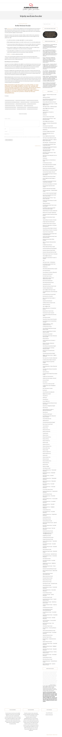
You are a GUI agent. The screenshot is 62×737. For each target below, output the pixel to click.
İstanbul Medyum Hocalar (47, 657)
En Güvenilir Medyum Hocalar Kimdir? (49, 294)
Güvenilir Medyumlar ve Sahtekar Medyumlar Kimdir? (48, 348)
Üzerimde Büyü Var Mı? (47, 284)
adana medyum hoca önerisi (47, 680)
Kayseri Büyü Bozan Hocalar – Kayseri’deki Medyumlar (48, 610)
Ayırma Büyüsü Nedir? (46, 317)
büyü (10, 54)
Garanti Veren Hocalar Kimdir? (48, 231)
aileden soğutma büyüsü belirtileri (49, 689)
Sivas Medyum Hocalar (47, 558)
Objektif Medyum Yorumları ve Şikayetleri (50, 210)
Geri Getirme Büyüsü (46, 270)
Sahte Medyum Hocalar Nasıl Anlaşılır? (49, 345)
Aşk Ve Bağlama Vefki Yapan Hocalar (49, 289)
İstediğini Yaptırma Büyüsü (47, 244)
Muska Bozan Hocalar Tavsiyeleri (48, 312)
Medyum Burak (45, 464)
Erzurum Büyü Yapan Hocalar (48, 489)
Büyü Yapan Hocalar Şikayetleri (48, 166)
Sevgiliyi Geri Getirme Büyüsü (48, 376)
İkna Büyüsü (45, 390)
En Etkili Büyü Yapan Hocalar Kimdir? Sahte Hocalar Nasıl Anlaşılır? (49, 208)
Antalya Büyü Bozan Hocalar (48, 607)
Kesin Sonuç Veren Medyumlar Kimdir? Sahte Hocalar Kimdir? (49, 195)
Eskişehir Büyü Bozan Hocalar (48, 539)
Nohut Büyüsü (45, 407)
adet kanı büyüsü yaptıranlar (53, 674)
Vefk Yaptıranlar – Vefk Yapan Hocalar (49, 142)
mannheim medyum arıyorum (10, 107)
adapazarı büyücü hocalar (48, 676)
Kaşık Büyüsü (47, 44)
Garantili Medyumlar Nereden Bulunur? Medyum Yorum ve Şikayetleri (49, 50)
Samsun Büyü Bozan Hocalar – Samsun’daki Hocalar (48, 574)
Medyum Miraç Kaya (46, 447)
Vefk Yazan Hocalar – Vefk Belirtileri (49, 262)
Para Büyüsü (45, 158)
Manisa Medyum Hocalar (47, 549)
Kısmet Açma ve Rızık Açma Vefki (48, 383)
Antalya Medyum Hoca (47, 509)
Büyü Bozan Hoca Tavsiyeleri (48, 296)
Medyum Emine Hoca (46, 429)
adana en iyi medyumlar (51, 678)
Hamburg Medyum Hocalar (47, 520)
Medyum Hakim (45, 449)
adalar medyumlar (53, 680)
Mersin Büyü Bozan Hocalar (47, 659)
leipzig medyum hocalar (28, 105)
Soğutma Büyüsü (46, 420)
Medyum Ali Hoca (46, 438)
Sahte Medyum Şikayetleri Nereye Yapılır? (50, 268)
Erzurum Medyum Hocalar (47, 592)
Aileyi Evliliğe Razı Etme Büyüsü (48, 108)
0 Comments (7, 95)
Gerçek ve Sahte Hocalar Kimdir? (48, 116)
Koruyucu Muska (46, 380)
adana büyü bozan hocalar (53, 671)
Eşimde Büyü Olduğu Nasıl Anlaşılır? (49, 405)
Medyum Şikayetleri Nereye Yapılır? (49, 246)
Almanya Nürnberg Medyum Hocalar (49, 630)
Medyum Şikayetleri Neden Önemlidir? (49, 164)
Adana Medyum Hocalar (47, 585)
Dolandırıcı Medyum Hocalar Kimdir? (49, 250)
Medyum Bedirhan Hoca (47, 460)
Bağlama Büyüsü (46, 110)
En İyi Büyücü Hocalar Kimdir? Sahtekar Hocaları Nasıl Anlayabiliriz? (49, 83)
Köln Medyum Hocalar (46, 468)
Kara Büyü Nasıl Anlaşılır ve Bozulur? (49, 171)
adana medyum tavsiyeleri (50, 677)
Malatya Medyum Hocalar (47, 579)
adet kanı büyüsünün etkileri (49, 692)
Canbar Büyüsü (45, 433)
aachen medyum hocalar (9, 100)
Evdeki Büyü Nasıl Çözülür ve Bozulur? (49, 223)
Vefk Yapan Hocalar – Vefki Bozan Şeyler (50, 106)
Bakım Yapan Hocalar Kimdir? (48, 424)
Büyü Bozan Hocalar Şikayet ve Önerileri (50, 183)
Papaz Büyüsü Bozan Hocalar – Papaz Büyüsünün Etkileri (49, 119)
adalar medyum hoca (47, 682)
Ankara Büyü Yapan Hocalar (47, 625)
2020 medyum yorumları (53, 682)
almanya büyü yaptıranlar (20, 100)
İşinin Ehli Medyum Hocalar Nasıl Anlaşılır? (50, 170)
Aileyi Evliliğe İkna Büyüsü (47, 255)
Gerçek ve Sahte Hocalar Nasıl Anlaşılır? (50, 193)
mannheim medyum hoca (21, 107)
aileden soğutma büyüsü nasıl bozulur (48, 688)
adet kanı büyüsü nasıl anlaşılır (50, 694)
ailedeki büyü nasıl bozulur (49, 673)
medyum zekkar (46, 690)
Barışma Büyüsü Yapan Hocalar (48, 310)
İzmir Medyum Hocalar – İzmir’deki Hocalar (50, 583)
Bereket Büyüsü (45, 364)
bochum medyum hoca (35, 102)
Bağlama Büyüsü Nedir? (47, 393)
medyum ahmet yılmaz (51, 681)
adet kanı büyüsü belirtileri (51, 698)
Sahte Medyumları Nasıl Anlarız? (48, 282)
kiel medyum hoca (19, 105)
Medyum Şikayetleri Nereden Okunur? (49, 101)
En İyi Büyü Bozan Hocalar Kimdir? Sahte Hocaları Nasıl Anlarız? (50, 234)
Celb (43, 260)
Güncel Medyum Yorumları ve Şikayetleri (50, 272)
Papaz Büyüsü (45, 395)
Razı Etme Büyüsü (46, 371)
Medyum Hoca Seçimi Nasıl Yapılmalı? (49, 168)
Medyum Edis (45, 455)
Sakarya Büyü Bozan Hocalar (48, 635)
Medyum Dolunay (46, 458)
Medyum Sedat (45, 442)
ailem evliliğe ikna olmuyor (47, 686)
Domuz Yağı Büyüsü (46, 401)
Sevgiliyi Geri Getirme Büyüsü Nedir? (49, 176)
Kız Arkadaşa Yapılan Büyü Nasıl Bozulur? (50, 127)
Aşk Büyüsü (45, 397)
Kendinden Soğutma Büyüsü (48, 287)
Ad (5, 128)
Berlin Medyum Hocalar (23, 26)
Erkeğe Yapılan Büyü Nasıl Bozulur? (49, 221)
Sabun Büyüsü (45, 412)
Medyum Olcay (45, 427)
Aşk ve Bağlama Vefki (46, 306)
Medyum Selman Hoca (46, 457)
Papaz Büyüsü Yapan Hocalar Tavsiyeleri (50, 319)
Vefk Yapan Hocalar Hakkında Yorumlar (49, 137)
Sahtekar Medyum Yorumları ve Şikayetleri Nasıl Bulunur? (48, 410)
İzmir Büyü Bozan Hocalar (47, 581)
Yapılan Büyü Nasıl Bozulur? (47, 300)
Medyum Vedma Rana (46, 431)
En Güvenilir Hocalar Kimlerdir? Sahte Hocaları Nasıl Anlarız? (49, 145)
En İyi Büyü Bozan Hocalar (47, 162)
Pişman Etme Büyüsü (46, 203)
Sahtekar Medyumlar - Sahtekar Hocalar (51, 734)
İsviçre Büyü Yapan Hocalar (47, 597)
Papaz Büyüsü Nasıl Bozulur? (48, 274)
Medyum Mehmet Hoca (47, 453)
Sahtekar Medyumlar (22, 23)
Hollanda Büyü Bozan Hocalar (48, 530)
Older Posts (38, 145)
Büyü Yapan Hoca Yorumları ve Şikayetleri (50, 357)
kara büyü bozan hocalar (51, 691)
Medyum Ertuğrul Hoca (47, 451)
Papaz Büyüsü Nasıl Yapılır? (47, 414)
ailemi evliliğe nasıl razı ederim (51, 685)
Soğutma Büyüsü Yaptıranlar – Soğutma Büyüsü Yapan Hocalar (50, 140)
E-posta (6, 131)
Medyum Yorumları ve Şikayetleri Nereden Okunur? (48, 344)
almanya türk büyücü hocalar (32, 100)
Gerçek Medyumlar (49, 712)
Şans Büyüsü (45, 381)
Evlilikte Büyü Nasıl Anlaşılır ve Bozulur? (49, 378)
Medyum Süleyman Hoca (47, 446)
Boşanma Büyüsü (46, 338)
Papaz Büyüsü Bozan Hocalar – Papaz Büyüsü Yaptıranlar (49, 198)
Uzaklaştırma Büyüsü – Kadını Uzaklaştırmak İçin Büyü (48, 324)
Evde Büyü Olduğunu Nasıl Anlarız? (49, 131)
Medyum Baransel (46, 462)
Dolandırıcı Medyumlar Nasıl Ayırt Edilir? (49, 252)
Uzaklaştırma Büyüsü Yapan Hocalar (49, 302)
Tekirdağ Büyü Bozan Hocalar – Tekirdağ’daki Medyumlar (48, 533)
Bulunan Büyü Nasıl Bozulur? (48, 280)
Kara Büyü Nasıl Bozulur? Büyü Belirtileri (50, 248)
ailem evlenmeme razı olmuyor (48, 687)
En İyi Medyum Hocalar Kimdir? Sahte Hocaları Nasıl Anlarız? (49, 264)
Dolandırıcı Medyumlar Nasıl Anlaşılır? (49, 188)
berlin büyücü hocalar (25, 102)
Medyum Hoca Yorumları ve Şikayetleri (49, 212)
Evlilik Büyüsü (45, 266)
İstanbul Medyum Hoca (47, 517)
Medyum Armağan (46, 466)
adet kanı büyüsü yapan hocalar (47, 675)
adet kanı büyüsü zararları (49, 693)
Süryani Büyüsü (45, 399)
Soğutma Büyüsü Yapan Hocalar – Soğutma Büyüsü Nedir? (48, 278)
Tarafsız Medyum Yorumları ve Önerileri (49, 219)
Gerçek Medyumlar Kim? (47, 418)
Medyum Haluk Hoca (46, 440)
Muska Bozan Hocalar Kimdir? (48, 125)
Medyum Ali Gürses (46, 444)
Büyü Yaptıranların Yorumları (48, 388)
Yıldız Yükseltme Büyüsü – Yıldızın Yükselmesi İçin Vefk (48, 150)
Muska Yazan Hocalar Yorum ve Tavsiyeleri (50, 253)
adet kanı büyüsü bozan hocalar (50, 695)
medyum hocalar (10, 28)
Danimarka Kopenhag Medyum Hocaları (49, 568)
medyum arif (54, 689)
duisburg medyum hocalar (10, 105)
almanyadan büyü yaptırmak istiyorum (12, 102)
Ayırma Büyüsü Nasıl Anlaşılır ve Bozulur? (50, 228)
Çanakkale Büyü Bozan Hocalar (48, 537)
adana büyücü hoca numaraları (51, 679)
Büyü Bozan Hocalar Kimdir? (47, 333)
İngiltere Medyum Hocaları (47, 641)
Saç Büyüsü (45, 114)
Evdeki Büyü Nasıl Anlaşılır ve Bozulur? (49, 359)
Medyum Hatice (45, 435)
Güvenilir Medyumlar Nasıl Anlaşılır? (49, 353)
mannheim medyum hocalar (32, 107)
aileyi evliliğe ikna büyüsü (46, 672)
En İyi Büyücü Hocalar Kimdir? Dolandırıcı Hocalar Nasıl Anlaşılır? (50, 147)
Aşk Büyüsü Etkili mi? (46, 97)
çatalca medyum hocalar (46, 671)
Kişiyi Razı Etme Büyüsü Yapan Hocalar (49, 286)
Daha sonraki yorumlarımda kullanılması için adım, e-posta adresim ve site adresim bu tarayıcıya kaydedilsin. (23, 136)
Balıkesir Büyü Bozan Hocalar (48, 576)
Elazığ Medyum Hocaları (47, 535)
